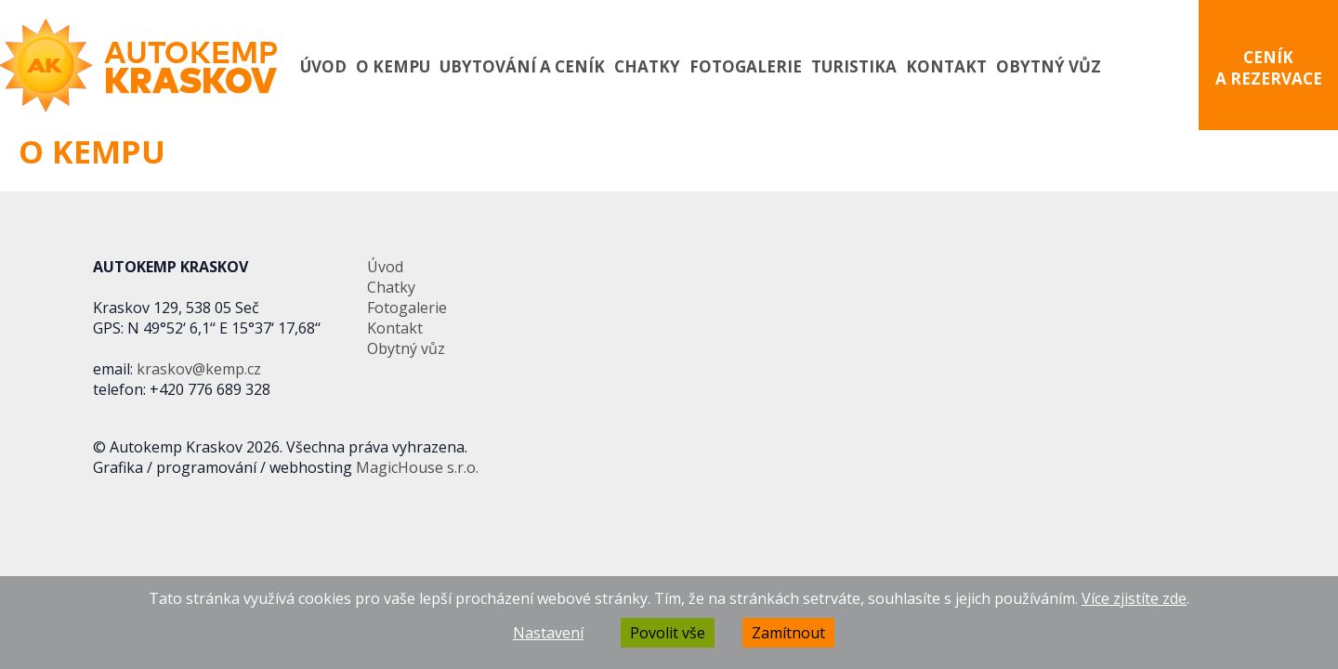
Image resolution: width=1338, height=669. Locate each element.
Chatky (647, 66)
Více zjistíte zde (1134, 598)
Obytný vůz (1048, 66)
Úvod (323, 66)
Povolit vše (667, 633)
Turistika (854, 66)
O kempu (393, 66)
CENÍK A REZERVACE (1268, 67)
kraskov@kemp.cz (199, 369)
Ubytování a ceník (522, 66)
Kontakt (946, 66)
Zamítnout (788, 633)
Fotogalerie (745, 66)
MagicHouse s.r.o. (417, 467)
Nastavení (548, 633)
